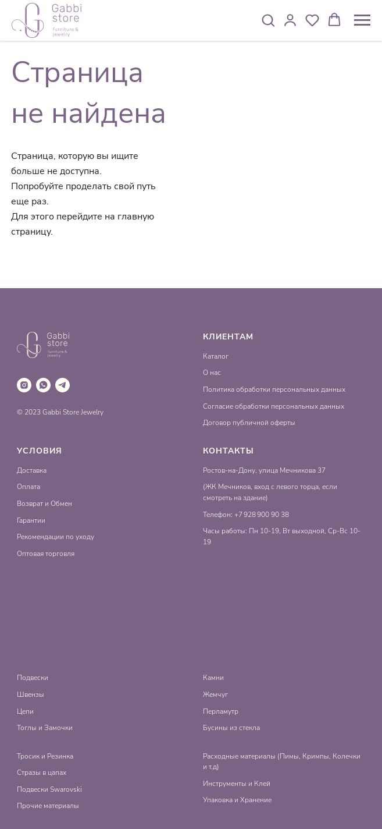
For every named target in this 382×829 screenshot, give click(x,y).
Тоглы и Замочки (45, 727)
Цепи (25, 711)
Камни (213, 677)
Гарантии (31, 520)
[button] (268, 20)
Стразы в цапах (41, 772)
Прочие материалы (48, 805)
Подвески (32, 677)
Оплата (28, 486)
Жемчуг (215, 694)
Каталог (216, 356)
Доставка (32, 470)
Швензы (30, 694)
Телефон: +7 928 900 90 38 (246, 514)
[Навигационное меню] (362, 20)
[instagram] (24, 385)
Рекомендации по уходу (55, 536)
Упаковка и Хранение (237, 800)
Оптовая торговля (45, 553)
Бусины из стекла (231, 727)
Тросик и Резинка (45, 756)
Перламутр (220, 711)
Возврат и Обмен (44, 503)
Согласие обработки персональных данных (273, 406)
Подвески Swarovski (49, 789)
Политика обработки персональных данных (274, 389)
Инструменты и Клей (236, 783)
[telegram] (62, 385)
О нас (212, 372)
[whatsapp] (43, 385)
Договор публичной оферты (249, 422)
